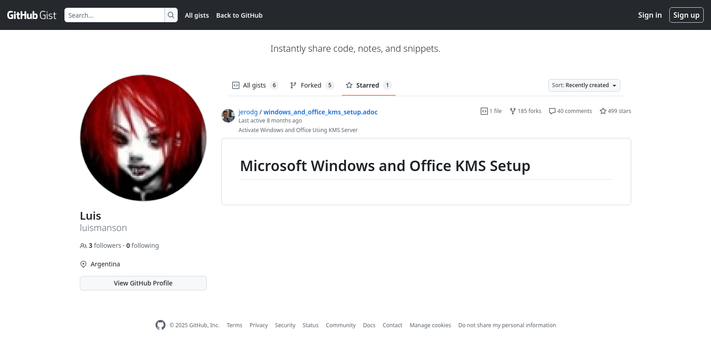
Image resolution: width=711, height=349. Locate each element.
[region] (426, 171)
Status (311, 325)
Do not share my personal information (507, 325)
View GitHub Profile (143, 283)
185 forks (525, 111)
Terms (235, 325)
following (142, 245)
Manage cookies (430, 325)
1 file (491, 111)
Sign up (686, 15)
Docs (369, 325)
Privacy (259, 325)
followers (101, 245)
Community (341, 325)
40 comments (570, 111)
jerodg (248, 112)
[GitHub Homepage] (160, 325)
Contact (392, 325)
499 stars (615, 111)
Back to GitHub (239, 15)
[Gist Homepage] (32, 15)
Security (285, 325)
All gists (197, 15)
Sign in (650, 15)
